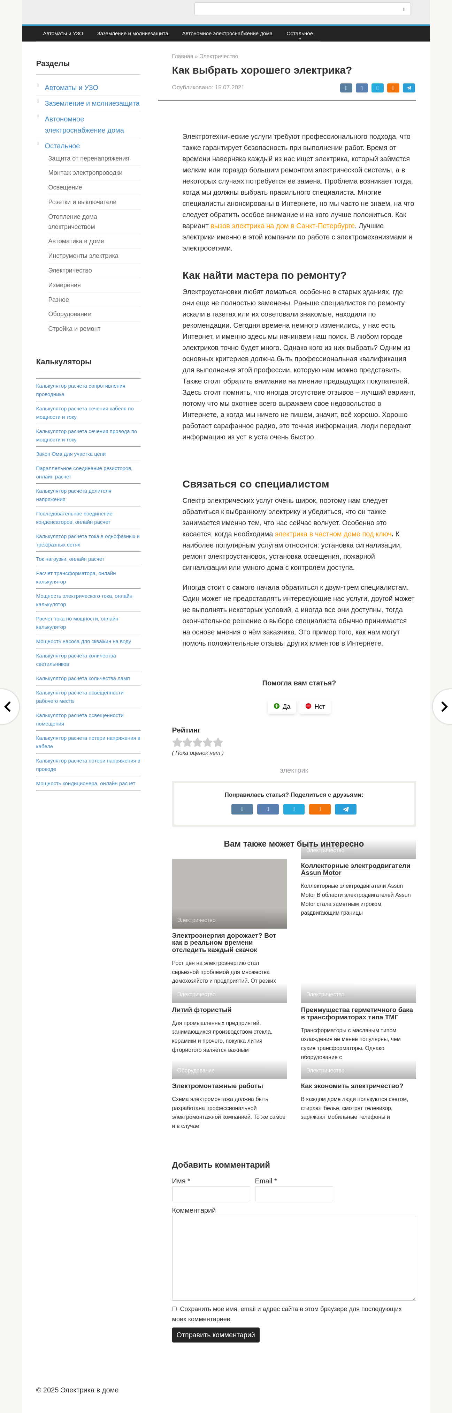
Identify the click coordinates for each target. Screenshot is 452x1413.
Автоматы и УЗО (63, 33)
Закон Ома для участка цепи (71, 454)
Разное (58, 299)
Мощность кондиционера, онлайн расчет (86, 783)
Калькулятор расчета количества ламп (83, 678)
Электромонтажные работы (217, 1086)
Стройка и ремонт (74, 328)
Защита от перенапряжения (89, 158)
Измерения (64, 285)
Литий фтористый (202, 1009)
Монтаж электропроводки (85, 172)
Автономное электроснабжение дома (227, 33)
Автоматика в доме (76, 241)
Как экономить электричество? (352, 1086)
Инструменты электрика (83, 255)
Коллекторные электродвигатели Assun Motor (356, 869)
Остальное (299, 33)
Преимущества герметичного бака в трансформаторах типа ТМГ (357, 1013)
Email (266, 1181)
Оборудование (69, 314)
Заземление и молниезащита (132, 33)
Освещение (65, 187)
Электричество (70, 270)
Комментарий (194, 1210)
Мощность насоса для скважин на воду (83, 641)
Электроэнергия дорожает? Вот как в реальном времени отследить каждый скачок (224, 943)
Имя (181, 1181)
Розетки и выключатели (82, 202)
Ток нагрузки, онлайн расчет (70, 559)
